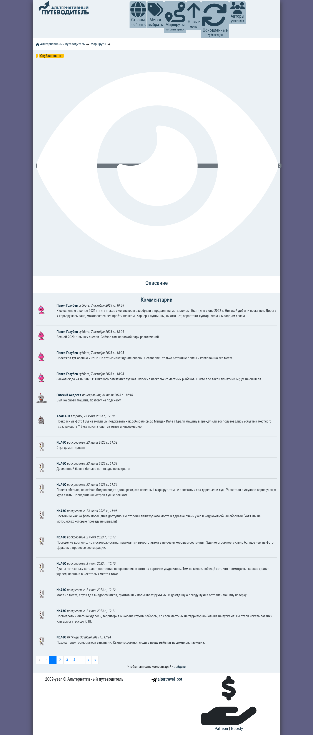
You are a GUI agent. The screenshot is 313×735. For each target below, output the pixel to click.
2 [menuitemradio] (60, 660)
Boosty (237, 728)
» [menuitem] (95, 660)
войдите (180, 667)
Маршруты (98, 44)
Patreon (222, 728)
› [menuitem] (88, 660)
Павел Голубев (68, 305)
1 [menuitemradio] (53, 660)
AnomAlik (64, 416)
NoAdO (62, 442)
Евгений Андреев (69, 395)
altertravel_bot (167, 679)
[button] (138, 9)
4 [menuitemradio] (74, 660)
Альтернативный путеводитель (60, 44)
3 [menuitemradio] (67, 660)
